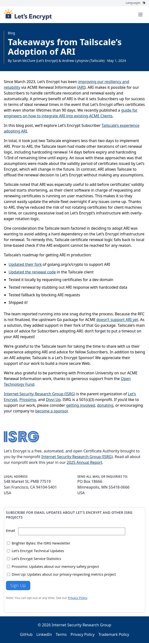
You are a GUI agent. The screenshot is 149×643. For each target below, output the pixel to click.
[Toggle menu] (140, 14)
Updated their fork (25, 264)
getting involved (80, 405)
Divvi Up (53, 399)
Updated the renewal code (32, 272)
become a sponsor (51, 411)
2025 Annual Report (84, 462)
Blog (11, 33)
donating (105, 405)
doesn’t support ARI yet (117, 319)
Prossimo (27, 399)
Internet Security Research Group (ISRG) (39, 393)
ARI (81, 87)
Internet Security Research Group (81, 625)
